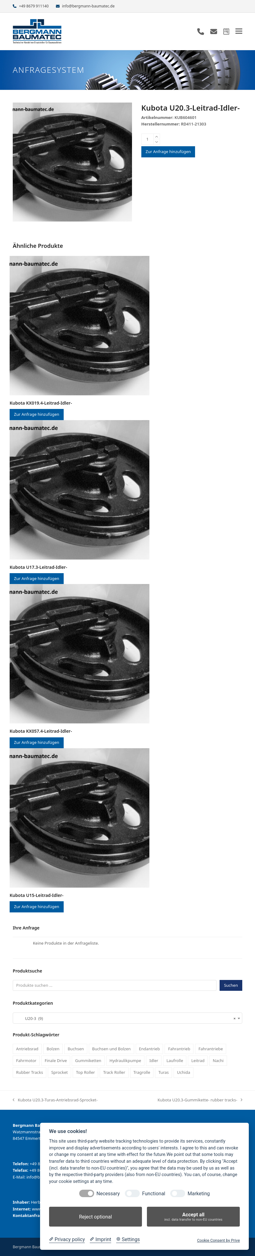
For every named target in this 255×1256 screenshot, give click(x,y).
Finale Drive (56, 1060)
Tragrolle (142, 1072)
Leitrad (198, 1060)
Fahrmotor (26, 1060)
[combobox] (127, 1018)
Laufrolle (174, 1060)
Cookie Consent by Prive (218, 1240)
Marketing (199, 1194)
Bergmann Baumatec (31, 1246)
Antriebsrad (27, 1049)
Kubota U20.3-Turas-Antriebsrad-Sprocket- (55, 1100)
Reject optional (95, 1217)
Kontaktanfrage (29, 1215)
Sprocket (59, 1072)
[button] (238, 31)
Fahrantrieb (179, 1049)
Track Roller (114, 1072)
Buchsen (76, 1049)
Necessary (108, 1194)
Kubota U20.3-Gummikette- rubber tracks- (199, 1100)
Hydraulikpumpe (125, 1060)
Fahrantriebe (210, 1049)
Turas (163, 1072)
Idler (153, 1060)
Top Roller (85, 1072)
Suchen (231, 985)
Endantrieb (149, 1049)
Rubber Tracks (29, 1072)
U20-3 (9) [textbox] (126, 1018)
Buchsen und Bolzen (111, 1049)
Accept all (193, 1217)
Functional (153, 1194)
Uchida (183, 1072)
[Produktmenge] (147, 139)
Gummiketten (88, 1060)
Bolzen (53, 1049)
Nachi (218, 1060)
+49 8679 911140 (33, 6)
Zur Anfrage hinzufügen (168, 151)
